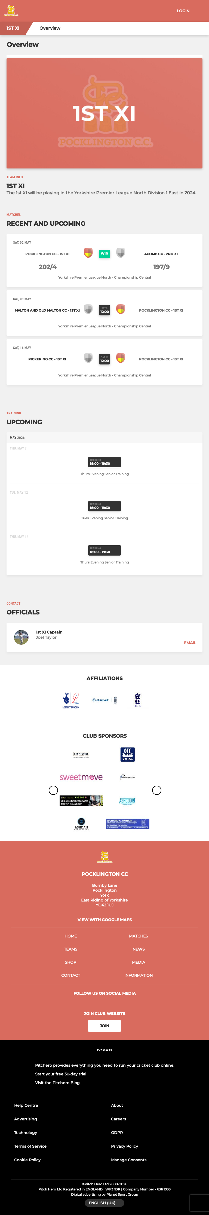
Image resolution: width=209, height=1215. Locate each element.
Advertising (25, 1119)
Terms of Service (30, 1146)
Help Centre (26, 1105)
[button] (104, 637)
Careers (118, 1119)
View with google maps (105, 920)
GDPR (117, 1132)
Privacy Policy (124, 1146)
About (117, 1105)
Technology (25, 1132)
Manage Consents (128, 1159)
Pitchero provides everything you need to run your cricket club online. (104, 1065)
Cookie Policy (27, 1159)
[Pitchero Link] (104, 1056)
